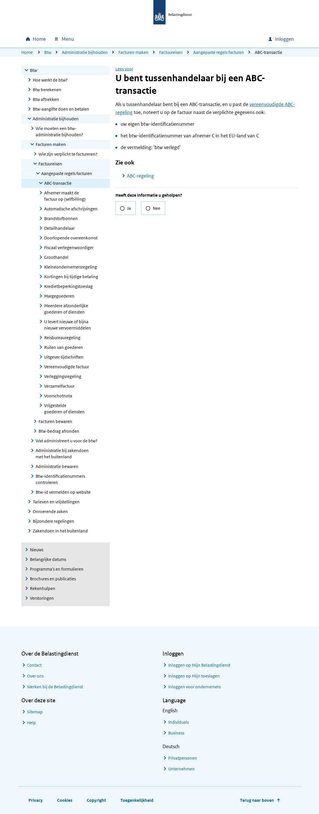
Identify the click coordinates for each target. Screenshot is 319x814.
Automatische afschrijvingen (70, 208)
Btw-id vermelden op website (63, 492)
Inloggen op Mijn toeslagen (194, 676)
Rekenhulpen (42, 588)
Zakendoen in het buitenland (60, 531)
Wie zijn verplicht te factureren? (67, 154)
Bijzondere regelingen (53, 521)
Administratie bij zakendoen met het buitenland (62, 453)
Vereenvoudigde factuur (66, 366)
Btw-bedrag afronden (58, 431)
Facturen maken (133, 52)
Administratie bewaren (57, 466)
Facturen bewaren (55, 421)
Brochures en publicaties (53, 578)
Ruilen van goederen (63, 347)
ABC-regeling (140, 176)
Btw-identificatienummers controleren (60, 479)
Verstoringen (42, 598)
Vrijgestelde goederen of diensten (64, 408)
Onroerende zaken (50, 511)
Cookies (64, 800)
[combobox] (214, 39)
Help (31, 722)
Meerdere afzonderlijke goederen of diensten (66, 309)
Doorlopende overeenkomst (70, 238)
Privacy (36, 800)
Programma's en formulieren (57, 569)
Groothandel (56, 257)
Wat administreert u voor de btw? (66, 440)
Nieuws (36, 549)
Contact (34, 665)
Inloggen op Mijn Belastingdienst (199, 665)
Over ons (35, 676)
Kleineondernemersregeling (70, 267)
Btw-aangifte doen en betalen (61, 109)
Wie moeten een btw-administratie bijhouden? (59, 131)
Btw (47, 52)
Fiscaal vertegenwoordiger (69, 247)
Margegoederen (59, 296)
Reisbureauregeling (62, 337)
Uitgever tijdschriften (64, 357)
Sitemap (35, 712)
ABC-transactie (58, 183)
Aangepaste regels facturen (218, 52)
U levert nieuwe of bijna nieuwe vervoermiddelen (67, 325)
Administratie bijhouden (85, 52)
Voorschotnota (58, 395)
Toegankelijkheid (136, 800)
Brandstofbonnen (61, 218)
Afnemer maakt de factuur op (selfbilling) (65, 196)
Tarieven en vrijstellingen (56, 501)
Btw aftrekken (46, 99)
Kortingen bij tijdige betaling (71, 276)
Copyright (96, 800)
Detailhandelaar (59, 228)
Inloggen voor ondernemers (194, 686)
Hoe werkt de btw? (50, 80)
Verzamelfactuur (59, 386)
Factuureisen (171, 52)
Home (27, 52)
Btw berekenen (47, 89)
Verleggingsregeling (62, 376)
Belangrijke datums (48, 559)
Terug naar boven (257, 800)
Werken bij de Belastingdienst (55, 686)
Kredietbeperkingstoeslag (68, 286)
